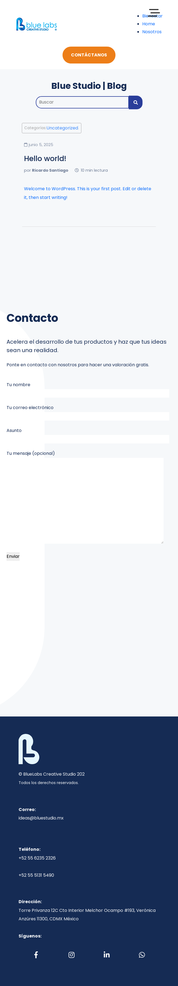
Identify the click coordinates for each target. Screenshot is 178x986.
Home (148, 24)
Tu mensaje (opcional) (85, 497)
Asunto (88, 435)
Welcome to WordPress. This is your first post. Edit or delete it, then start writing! (87, 193)
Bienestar (152, 16)
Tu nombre (88, 390)
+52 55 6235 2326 (37, 858)
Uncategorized (62, 128)
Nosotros (152, 32)
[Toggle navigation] (70, 24)
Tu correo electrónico (88, 412)
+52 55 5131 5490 (36, 875)
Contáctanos (89, 55)
